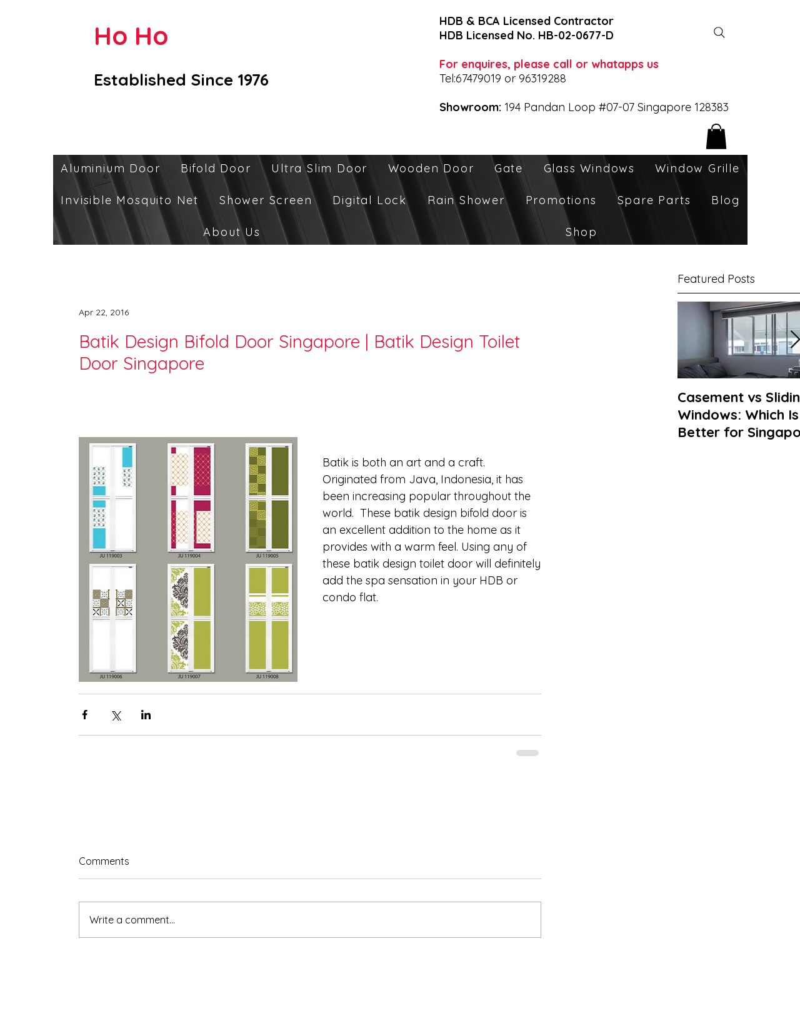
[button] (716, 136)
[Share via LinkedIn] (146, 715)
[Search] (719, 32)
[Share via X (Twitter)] (115, 715)
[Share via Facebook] (85, 715)
